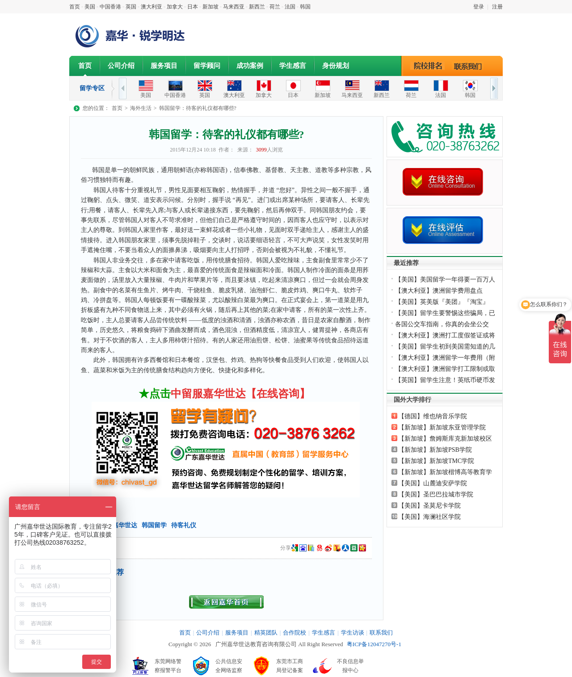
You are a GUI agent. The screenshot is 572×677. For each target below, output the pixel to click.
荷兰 (274, 7)
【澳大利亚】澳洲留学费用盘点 (439, 290)
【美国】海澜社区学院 (429, 516)
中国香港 (110, 7)
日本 (192, 7)
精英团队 (266, 632)
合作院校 (294, 632)
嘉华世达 (124, 525)
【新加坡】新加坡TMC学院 (436, 461)
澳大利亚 (151, 7)
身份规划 (335, 65)
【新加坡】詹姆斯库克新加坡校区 (445, 438)
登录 (478, 7)
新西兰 (257, 7)
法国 (290, 7)
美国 (89, 7)
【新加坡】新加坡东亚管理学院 (442, 427)
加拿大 (175, 7)
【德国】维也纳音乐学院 (432, 416)
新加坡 (210, 7)
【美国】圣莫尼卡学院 (429, 505)
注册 (497, 7)
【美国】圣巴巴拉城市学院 (435, 494)
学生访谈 (352, 632)
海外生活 (140, 108)
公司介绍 (121, 65)
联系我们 (470, 66)
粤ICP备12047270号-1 (374, 644)
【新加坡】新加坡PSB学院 (435, 449)
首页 (74, 7)
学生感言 (292, 65)
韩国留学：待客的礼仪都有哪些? (197, 108)
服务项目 (164, 65)
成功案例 (249, 65)
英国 (131, 7)
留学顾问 (206, 65)
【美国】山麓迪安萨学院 (432, 483)
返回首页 (226, 602)
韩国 (305, 7)
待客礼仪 (183, 525)
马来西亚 (233, 7)
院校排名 (428, 66)
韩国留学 (154, 525)
